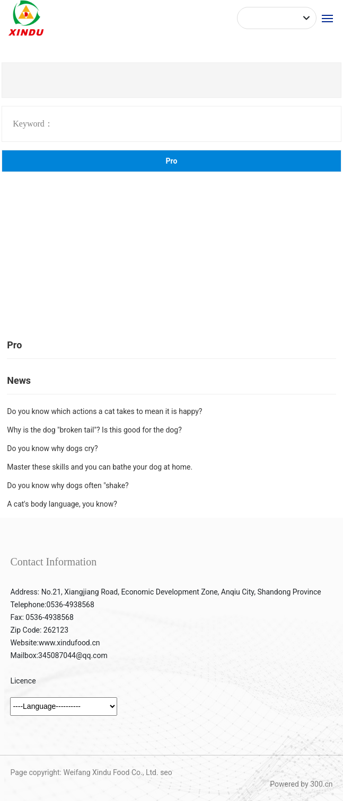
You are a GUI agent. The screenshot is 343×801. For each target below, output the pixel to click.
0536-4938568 (70, 604)
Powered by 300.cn (301, 784)
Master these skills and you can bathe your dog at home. (99, 467)
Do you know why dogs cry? (52, 448)
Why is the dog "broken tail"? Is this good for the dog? (94, 430)
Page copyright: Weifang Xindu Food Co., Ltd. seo (91, 772)
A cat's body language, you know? (62, 504)
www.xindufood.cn (69, 642)
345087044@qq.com (73, 655)
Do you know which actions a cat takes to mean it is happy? (104, 411)
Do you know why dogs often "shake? (67, 485)
